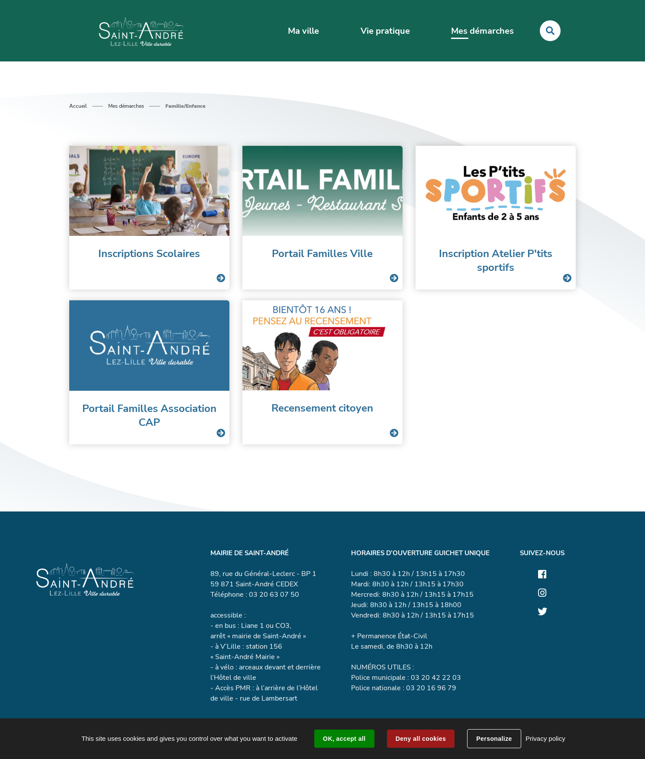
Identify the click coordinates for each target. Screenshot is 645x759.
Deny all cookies (421, 738)
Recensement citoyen (322, 408)
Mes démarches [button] (482, 31)
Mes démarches (126, 106)
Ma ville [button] (303, 31)
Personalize (494, 738)
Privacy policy (545, 738)
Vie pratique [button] (385, 31)
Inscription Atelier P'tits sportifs (495, 260)
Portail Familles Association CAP (149, 415)
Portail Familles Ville (322, 254)
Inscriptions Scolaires (149, 254)
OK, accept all (344, 738)
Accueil (78, 106)
